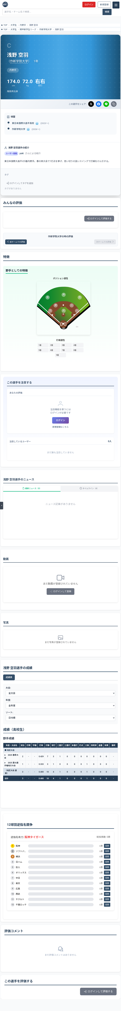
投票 (107, 846)
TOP (4, 25)
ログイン (89, 4)
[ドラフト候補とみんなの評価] (5, 4)
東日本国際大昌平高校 (23, 123)
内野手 (23, 25)
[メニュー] (115, 5)
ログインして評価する (99, 218)
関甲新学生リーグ (28, 29)
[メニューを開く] (1, 505)
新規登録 (104, 4)
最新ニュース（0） (31, 488)
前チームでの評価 (16, 242)
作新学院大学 (45, 29)
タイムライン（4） (89, 488)
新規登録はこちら (60, 427)
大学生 (14, 25)
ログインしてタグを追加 (19, 183)
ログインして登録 (60, 591)
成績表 (9, 677)
